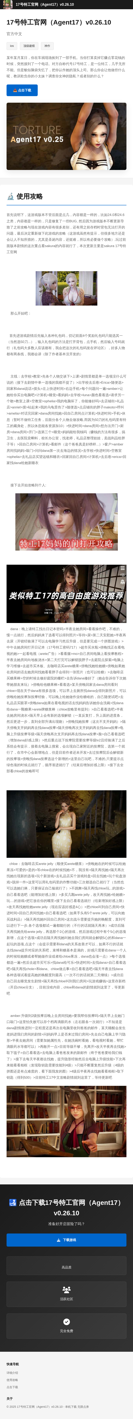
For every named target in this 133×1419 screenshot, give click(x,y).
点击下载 (12, 1387)
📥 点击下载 (22, 90)
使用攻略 (12, 1380)
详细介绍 (12, 1372)
